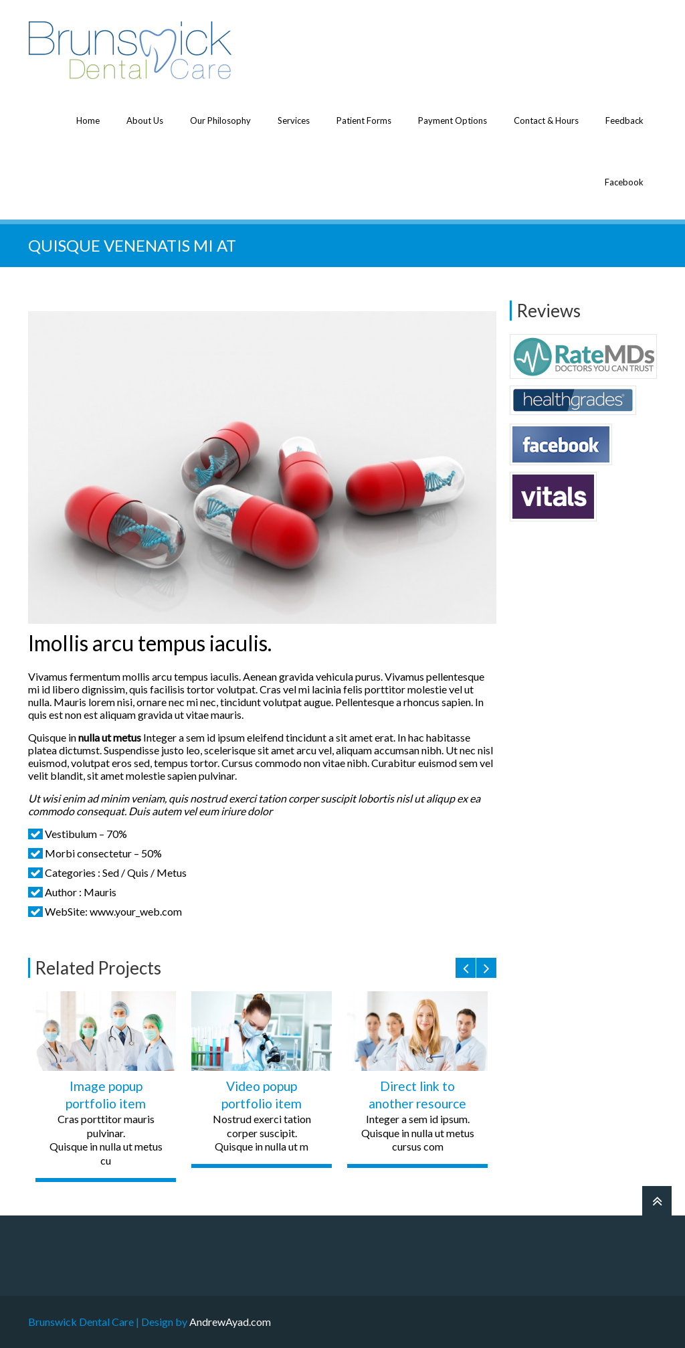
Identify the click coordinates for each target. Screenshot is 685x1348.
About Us (144, 120)
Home (88, 120)
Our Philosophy (220, 120)
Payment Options (452, 120)
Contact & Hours (546, 120)
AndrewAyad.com (230, 1321)
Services (294, 120)
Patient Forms (363, 120)
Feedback (624, 120)
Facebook (624, 182)
